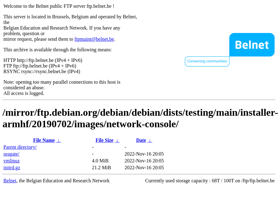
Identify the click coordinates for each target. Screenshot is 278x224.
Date (141, 140)
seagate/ (11, 153)
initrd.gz (11, 167)
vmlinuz (11, 160)
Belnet (9, 180)
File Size (104, 140)
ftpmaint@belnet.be (94, 39)
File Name (44, 140)
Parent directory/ (20, 147)
